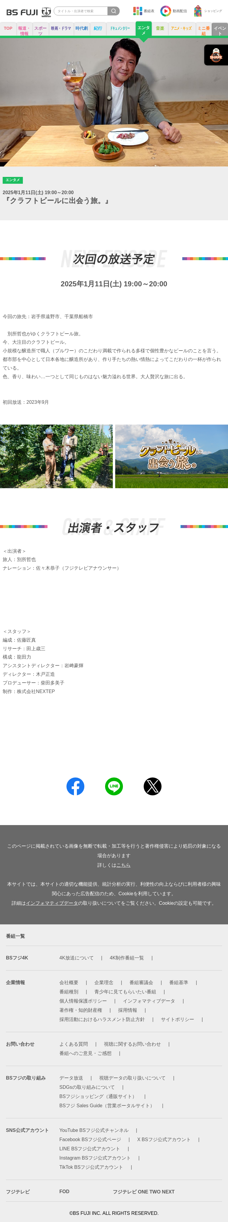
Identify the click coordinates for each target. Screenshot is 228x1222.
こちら (123, 865)
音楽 (160, 28)
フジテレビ (18, 1191)
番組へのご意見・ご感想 (85, 1053)
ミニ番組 (203, 31)
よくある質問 (73, 1044)
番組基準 (178, 982)
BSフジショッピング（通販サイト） (98, 1096)
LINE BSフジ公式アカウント (89, 1148)
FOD (64, 1191)
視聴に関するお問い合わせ (132, 1044)
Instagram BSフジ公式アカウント (95, 1157)
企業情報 (15, 982)
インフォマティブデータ (52, 903)
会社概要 (68, 982)
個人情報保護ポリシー (83, 1000)
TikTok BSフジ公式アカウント (91, 1167)
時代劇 (81, 28)
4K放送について (76, 957)
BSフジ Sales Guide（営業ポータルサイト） (107, 1105)
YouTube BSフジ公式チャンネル (94, 1130)
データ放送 (71, 1077)
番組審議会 (141, 982)
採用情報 (127, 1010)
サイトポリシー (177, 1019)
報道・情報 (24, 31)
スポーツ (40, 31)
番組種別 (68, 991)
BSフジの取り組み (26, 1077)
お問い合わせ (20, 1044)
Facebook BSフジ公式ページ (90, 1139)
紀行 (98, 28)
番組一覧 (15, 936)
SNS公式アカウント (27, 1130)
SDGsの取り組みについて (87, 1087)
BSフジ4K (17, 957)
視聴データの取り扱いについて (132, 1077)
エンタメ (143, 30)
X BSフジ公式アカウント (164, 1139)
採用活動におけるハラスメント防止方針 (102, 1019)
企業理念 (103, 982)
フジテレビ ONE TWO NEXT (144, 1191)
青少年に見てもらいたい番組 (125, 991)
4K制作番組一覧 (127, 957)
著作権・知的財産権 (80, 1010)
